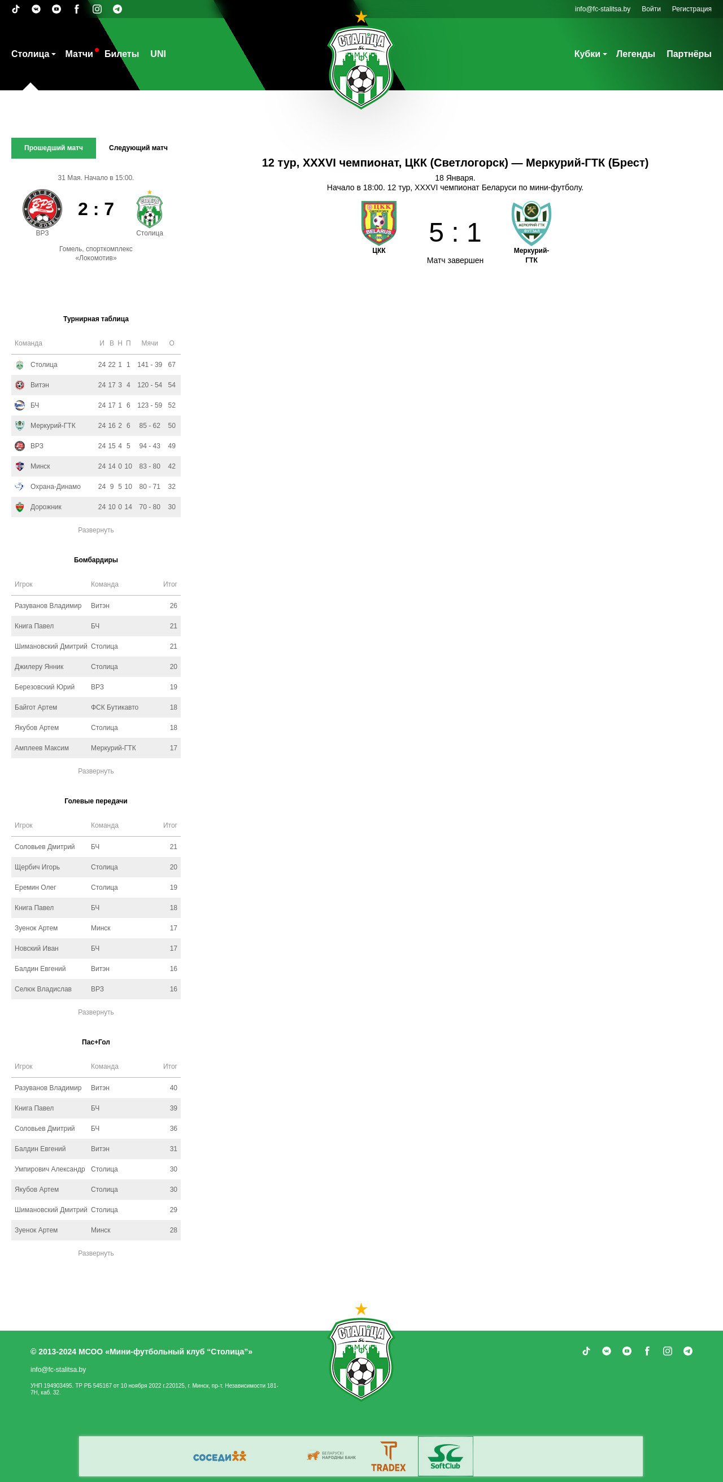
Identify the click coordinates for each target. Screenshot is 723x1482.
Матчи (79, 54)
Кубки (587, 54)
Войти (651, 9)
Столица (30, 54)
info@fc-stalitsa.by (602, 9)
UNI (158, 54)
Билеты (121, 54)
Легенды (635, 54)
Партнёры (689, 54)
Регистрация (692, 9)
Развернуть (96, 530)
